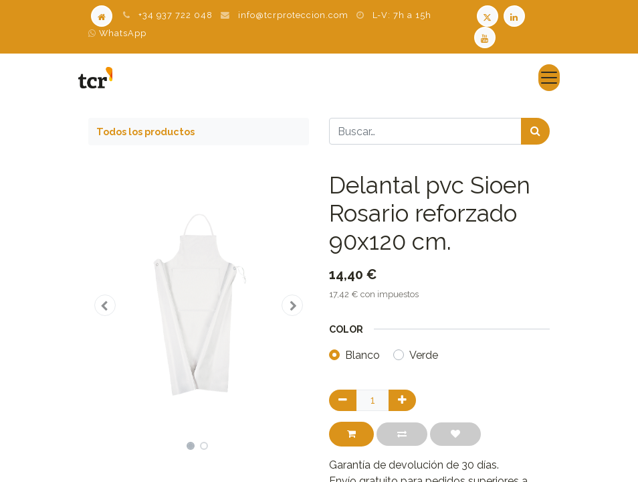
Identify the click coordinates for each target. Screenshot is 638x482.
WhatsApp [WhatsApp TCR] (117, 33)
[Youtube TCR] (486, 36)
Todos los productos (145, 131)
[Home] (101, 15)
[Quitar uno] (342, 400)
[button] (105, 305)
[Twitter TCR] (487, 15)
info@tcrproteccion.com (293, 15)
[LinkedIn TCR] (516, 15)
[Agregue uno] (402, 400)
